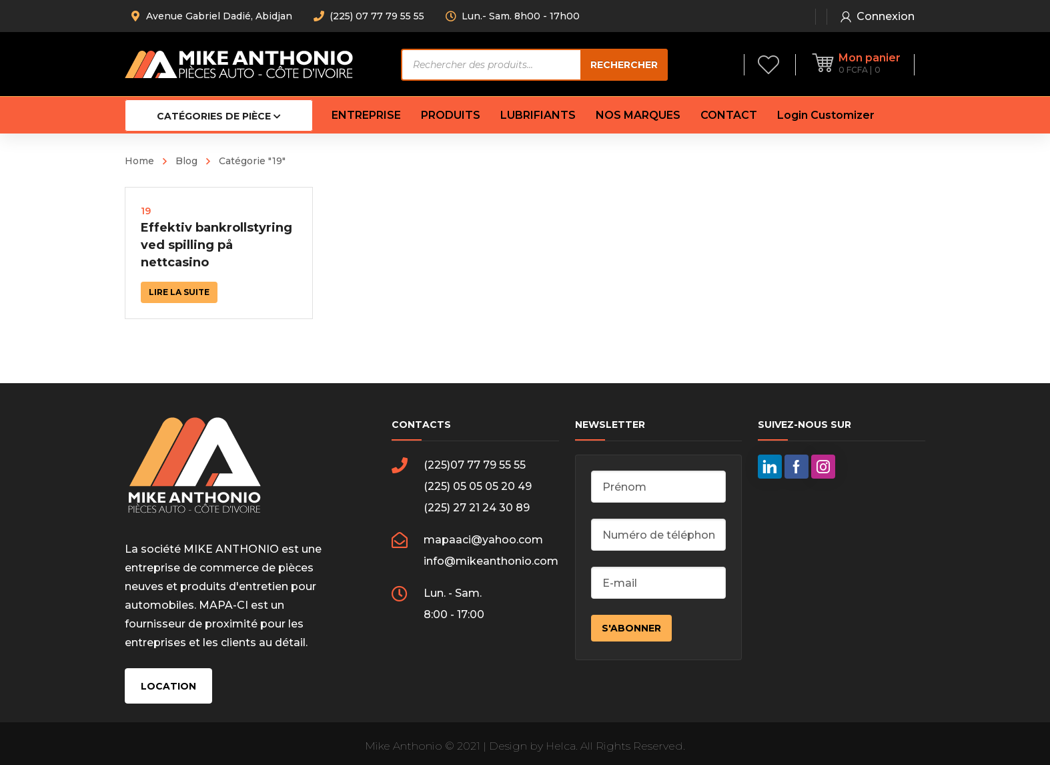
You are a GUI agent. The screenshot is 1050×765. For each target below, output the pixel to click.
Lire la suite (179, 292)
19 (146, 211)
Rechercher (624, 65)
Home (139, 161)
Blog (186, 161)
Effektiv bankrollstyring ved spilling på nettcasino (216, 245)
